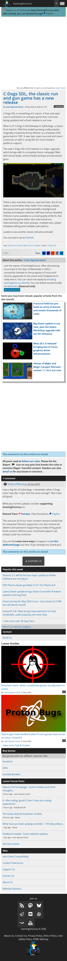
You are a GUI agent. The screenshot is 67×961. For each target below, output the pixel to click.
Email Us (7, 637)
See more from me (12, 290)
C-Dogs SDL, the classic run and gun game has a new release (30, 98)
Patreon (24, 513)
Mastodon (12, 286)
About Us (8, 882)
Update (37, 245)
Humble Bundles (11, 774)
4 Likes (6, 253)
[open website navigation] (62, 3)
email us (7, 471)
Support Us (9, 869)
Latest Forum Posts (13, 781)
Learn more (60, 88)
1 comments (58, 106)
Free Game (18, 245)
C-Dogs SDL (51, 245)
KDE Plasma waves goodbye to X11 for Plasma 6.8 (29, 585)
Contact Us (8, 875)
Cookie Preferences (13, 863)
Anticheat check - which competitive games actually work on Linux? (33, 685)
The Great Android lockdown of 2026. (22, 813)
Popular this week (13, 569)
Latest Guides (10, 643)
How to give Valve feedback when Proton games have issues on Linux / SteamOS (33, 734)
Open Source (28, 245)
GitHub (30, 237)
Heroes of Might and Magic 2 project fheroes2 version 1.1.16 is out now (47, 367)
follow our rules (31, 461)
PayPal (48, 13)
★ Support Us (33, 561)
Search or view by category (16, 626)
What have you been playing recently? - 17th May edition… (33, 823)
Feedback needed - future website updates (25, 833)
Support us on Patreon (15, 10)
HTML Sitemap (40, 939)
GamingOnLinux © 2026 (33, 928)
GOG (5, 767)
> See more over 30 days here (18, 621)
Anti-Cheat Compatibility (16, 856)
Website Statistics (12, 888)
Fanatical (7, 761)
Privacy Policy (35, 935)
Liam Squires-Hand (14, 107)
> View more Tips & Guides (15, 745)
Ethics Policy (50, 935)
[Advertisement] (33, 51)
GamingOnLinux (22, 3)
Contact (7, 631)
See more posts (11, 843)
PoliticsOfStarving (17, 484)
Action (10, 245)
